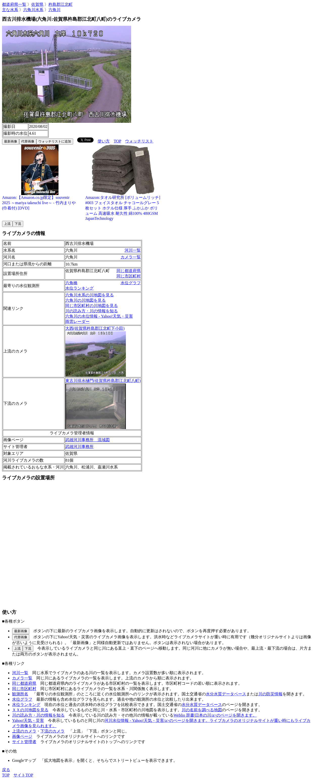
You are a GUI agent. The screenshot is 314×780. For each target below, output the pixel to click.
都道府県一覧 (14, 4)
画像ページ (22, 736)
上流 (7, 224)
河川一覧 (133, 250)
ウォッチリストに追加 (54, 141)
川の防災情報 (270, 694)
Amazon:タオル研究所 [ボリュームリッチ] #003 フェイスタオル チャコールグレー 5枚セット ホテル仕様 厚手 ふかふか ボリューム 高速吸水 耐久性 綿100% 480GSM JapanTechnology (123, 206)
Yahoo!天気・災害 (28, 720)
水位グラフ (131, 283)
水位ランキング (79, 288)
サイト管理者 (24, 742)
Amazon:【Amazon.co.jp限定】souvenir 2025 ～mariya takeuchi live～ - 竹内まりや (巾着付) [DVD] (40, 201)
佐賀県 (37, 4)
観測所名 (20, 694)
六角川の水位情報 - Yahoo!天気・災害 (99, 316)
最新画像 (10, 141)
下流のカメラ (52, 731)
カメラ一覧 (131, 257)
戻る (6, 770)
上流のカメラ (24, 731)
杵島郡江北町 (60, 4)
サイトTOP (23, 775)
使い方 (104, 141)
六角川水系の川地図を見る (89, 295)
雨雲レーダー (77, 321)
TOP (117, 141)
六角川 (54, 10)
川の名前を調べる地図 (202, 710)
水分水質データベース (226, 694)
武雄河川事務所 (79, 446)
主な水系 (10, 10)
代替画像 (27, 141)
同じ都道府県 (129, 271)
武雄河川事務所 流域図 (87, 440)
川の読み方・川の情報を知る (91, 311)
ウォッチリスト (139, 141)
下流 (18, 224)
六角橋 (71, 283)
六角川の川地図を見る (85, 300)
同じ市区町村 (129, 276)
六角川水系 (33, 10)
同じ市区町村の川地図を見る (91, 305)
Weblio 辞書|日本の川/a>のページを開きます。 (215, 715)
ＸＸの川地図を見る (30, 710)
